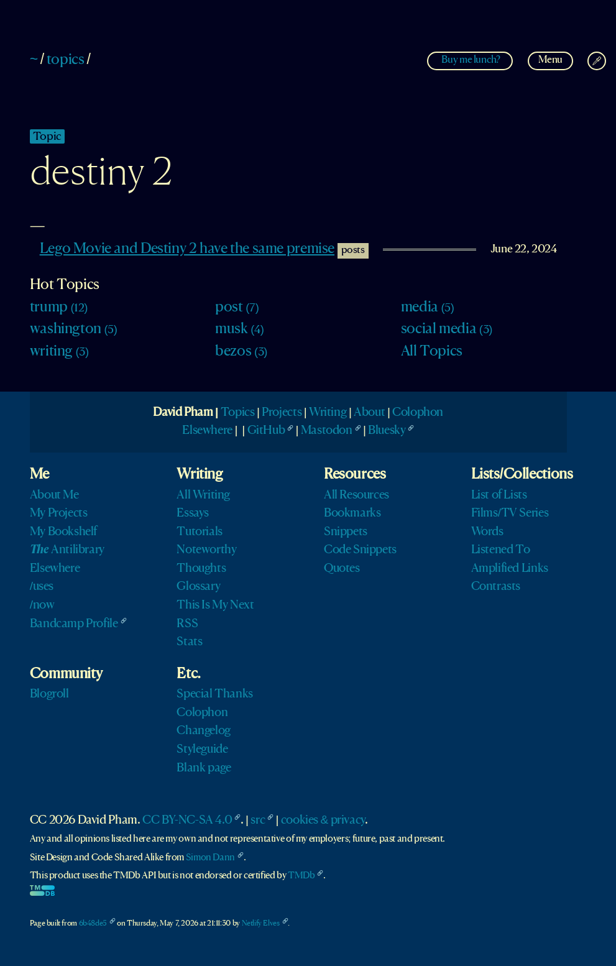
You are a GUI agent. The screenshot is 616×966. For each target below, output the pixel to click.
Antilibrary (67, 550)
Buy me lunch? (470, 60)
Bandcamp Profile (74, 624)
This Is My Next (215, 605)
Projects (281, 413)
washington (73, 329)
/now (42, 605)
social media (446, 329)
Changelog (204, 731)
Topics (238, 413)
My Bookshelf (63, 532)
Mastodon (326, 431)
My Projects (59, 513)
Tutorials (200, 532)
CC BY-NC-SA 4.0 (187, 820)
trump (59, 307)
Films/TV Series (510, 513)
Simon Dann (210, 858)
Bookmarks (352, 513)
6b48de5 (93, 923)
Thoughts (201, 569)
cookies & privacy (323, 820)
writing (59, 351)
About (369, 413)
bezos (241, 351)
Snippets (345, 532)
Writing (327, 413)
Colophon (417, 413)
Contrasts (496, 587)
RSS (187, 624)
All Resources (356, 495)
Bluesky (386, 431)
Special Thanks (215, 694)
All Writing (203, 495)
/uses (41, 587)
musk (239, 329)
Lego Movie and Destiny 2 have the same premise (187, 249)
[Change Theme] (596, 61)
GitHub (266, 431)
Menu (550, 60)
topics (66, 60)
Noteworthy (206, 550)
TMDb (301, 876)
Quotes (342, 569)
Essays (193, 513)
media (427, 307)
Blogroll (49, 694)
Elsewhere (207, 431)
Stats (189, 642)
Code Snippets (360, 550)
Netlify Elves (261, 923)
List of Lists (499, 495)
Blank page (204, 768)
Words (487, 532)
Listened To (500, 550)
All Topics (431, 351)
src (258, 820)
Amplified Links (509, 569)
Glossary (198, 587)
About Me (54, 495)
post (237, 307)
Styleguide (202, 749)
